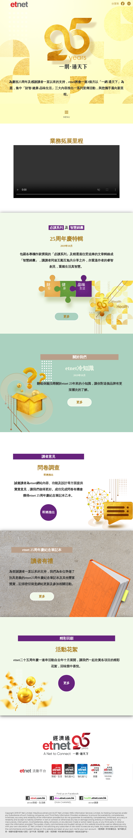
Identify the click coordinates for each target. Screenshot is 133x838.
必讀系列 (56, 227)
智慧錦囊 (76, 227)
